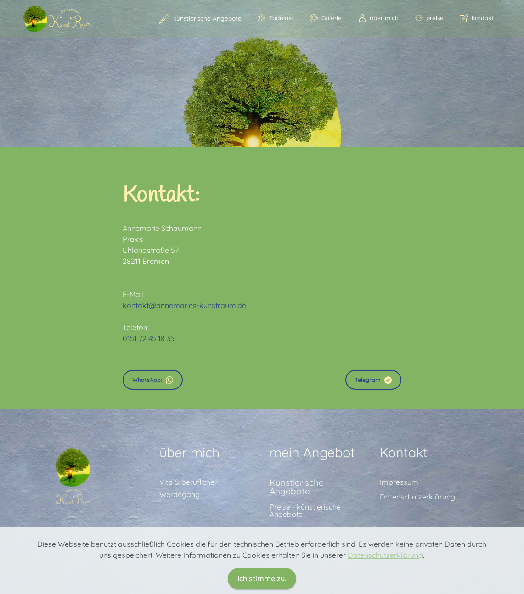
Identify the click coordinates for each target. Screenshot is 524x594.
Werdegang (179, 541)
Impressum (399, 529)
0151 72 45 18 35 (149, 338)
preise (429, 18)
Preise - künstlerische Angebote (305, 557)
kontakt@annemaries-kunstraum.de (184, 305)
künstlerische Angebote (200, 18)
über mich (378, 18)
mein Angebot (312, 499)
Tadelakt (276, 18)
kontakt (477, 18)
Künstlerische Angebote (297, 534)
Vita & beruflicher (188, 529)
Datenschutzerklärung (417, 544)
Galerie (326, 18)
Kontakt (404, 499)
